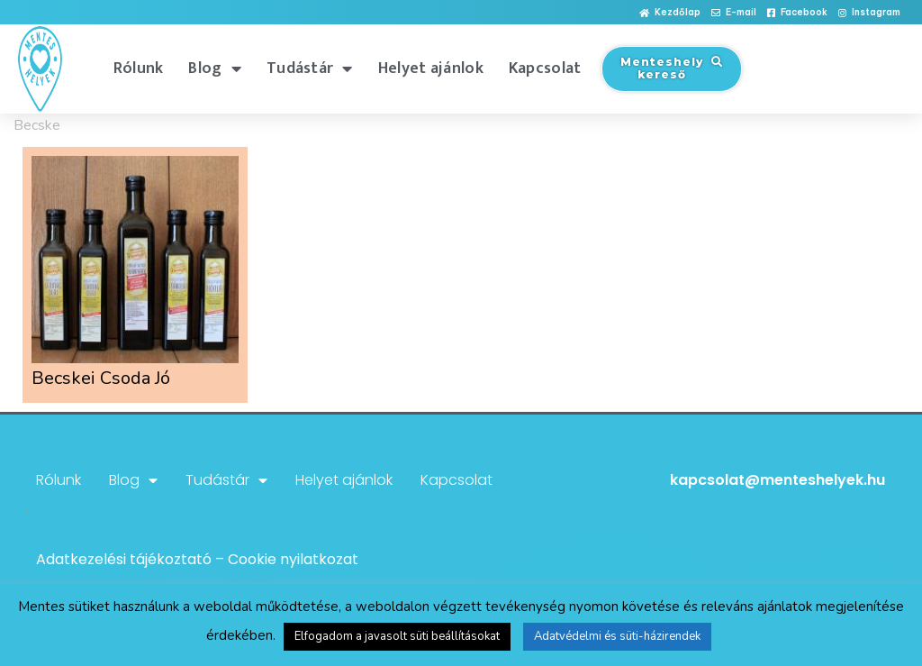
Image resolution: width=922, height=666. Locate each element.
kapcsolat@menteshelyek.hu (777, 480)
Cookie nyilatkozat (293, 559)
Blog (214, 68)
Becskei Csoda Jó (101, 378)
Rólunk (138, 68)
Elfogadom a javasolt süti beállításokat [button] (397, 636)
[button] (670, 13)
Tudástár (310, 68)
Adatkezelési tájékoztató (124, 559)
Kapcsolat (545, 68)
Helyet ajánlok (431, 68)
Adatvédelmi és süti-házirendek (617, 636)
